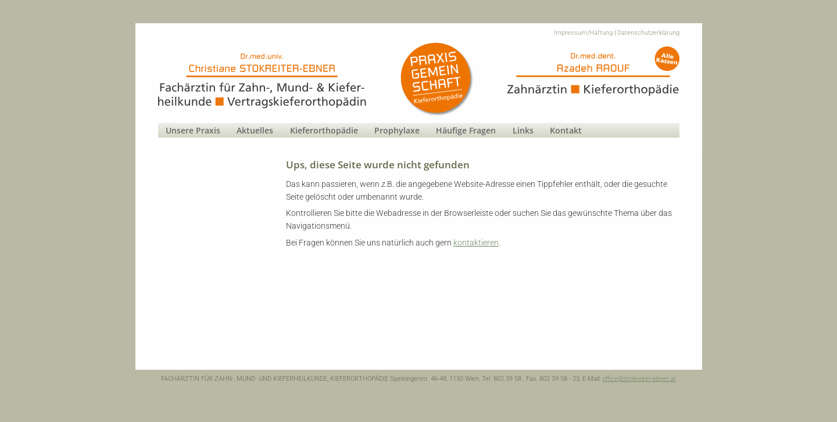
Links (523, 130)
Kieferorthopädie (324, 130)
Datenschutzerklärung (648, 32)
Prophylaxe (397, 130)
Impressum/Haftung (583, 32)
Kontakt (566, 130)
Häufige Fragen (466, 130)
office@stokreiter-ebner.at (639, 379)
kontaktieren (476, 242)
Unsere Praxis (193, 130)
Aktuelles (255, 130)
